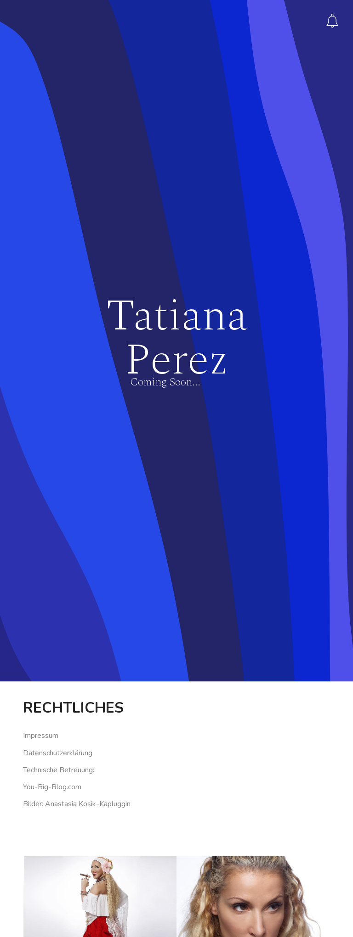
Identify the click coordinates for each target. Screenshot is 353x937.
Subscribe (332, 21)
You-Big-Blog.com (52, 727)
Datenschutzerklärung (57, 693)
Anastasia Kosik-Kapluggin (88, 744)
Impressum (40, 676)
